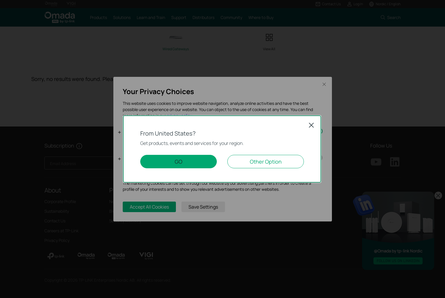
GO (178, 161)
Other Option (266, 161)
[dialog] (222, 149)
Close (311, 125)
